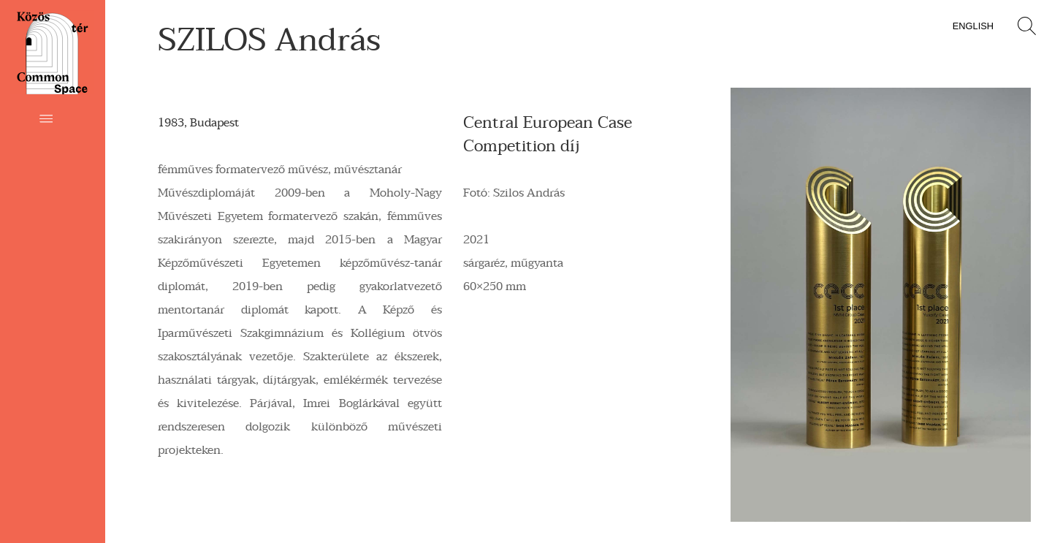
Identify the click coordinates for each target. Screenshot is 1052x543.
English (973, 25)
